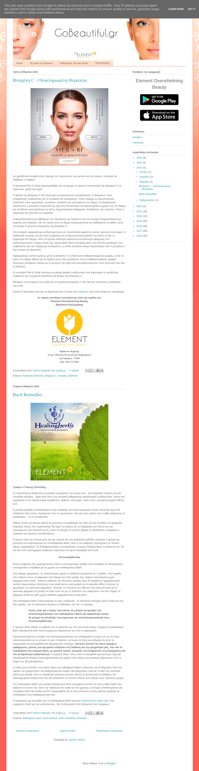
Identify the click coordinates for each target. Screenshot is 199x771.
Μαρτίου (144, 181)
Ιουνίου (143, 171)
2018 (140, 226)
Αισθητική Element (33, 375)
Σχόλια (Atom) (77, 739)
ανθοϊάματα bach (32, 718)
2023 (140, 167)
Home (20, 63)
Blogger (111, 763)
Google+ (137, 137)
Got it (191, 9)
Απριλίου (144, 176)
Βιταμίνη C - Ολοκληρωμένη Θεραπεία (50, 80)
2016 (140, 235)
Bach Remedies (27, 394)
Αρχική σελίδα (67, 730)
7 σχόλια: (74, 370)
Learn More (176, 9)
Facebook (138, 142)
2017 (140, 230)
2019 (140, 221)
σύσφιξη (62, 375)
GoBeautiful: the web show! (74, 63)
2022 (140, 206)
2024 (140, 162)
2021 (140, 211)
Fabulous (83, 291)
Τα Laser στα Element (41, 63)
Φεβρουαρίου (147, 200)
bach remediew (67, 718)
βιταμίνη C (50, 375)
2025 (140, 157)
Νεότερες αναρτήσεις (27, 730)
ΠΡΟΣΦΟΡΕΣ (102, 63)
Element (73, 375)
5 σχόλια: (74, 712)
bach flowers (50, 718)
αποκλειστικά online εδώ (95, 700)
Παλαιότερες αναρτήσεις (109, 730)
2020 (140, 216)
